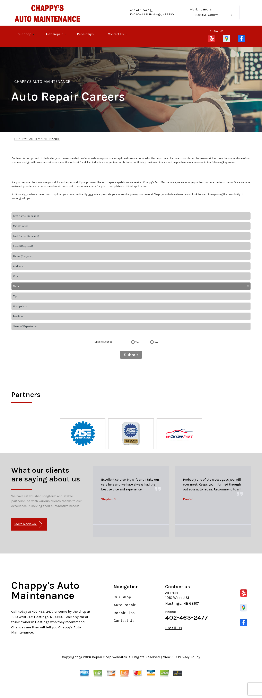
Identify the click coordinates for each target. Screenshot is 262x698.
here (90, 194)
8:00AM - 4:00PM (206, 15)
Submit (131, 354)
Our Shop (24, 34)
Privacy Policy (189, 657)
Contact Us (116, 34)
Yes (138, 342)
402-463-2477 (139, 10)
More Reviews (28, 524)
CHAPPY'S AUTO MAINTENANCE (42, 81)
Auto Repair (54, 34)
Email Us (173, 628)
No (156, 342)
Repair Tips (85, 34)
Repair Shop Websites (109, 657)
